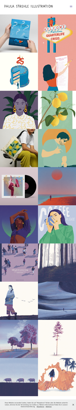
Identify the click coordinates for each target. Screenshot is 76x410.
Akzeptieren (40, 407)
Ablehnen (49, 407)
